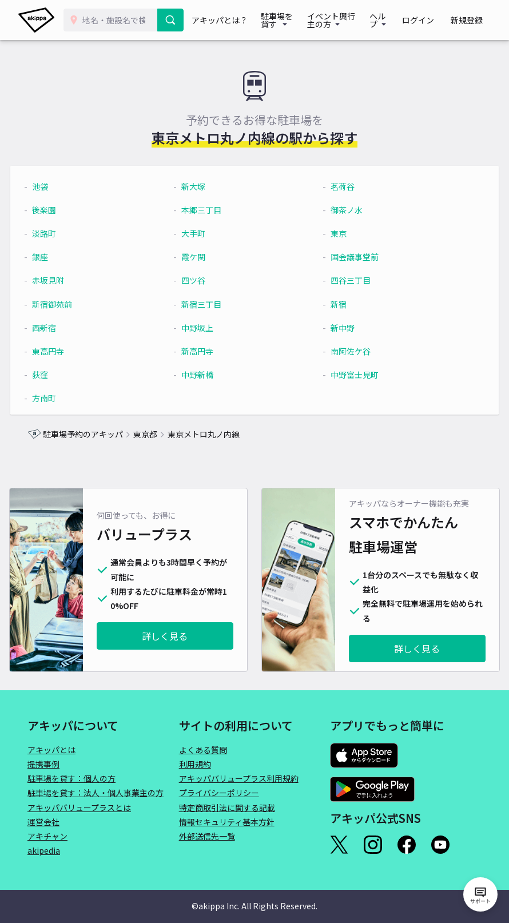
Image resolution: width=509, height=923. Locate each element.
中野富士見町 (349, 374)
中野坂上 (204, 327)
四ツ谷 (200, 280)
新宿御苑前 (69, 304)
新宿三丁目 (208, 304)
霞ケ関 (200, 256)
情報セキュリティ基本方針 (227, 821)
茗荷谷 (337, 186)
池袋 (57, 186)
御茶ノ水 (341, 210)
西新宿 (61, 327)
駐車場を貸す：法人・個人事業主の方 (95, 792)
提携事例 (43, 764)
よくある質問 (203, 749)
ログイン (429, 20)
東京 (333, 233)
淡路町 (61, 233)
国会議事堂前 (349, 256)
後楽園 (61, 210)
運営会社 (43, 821)
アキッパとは (51, 749)
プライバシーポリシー (219, 792)
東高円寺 (65, 351)
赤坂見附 (65, 280)
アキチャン (47, 836)
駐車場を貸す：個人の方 (71, 778)
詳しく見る (165, 636)
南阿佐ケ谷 (345, 351)
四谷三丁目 (345, 280)
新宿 (333, 304)
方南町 (61, 398)
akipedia (43, 850)
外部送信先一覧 (207, 836)
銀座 (57, 256)
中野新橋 (204, 374)
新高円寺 (204, 351)
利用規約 (195, 764)
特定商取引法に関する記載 (227, 807)
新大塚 (200, 186)
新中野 (337, 327)
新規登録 (470, 20)
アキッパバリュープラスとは (79, 807)
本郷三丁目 (208, 210)
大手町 (200, 233)
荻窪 (57, 374)
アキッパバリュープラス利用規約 (239, 778)
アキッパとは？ (221, 20)
